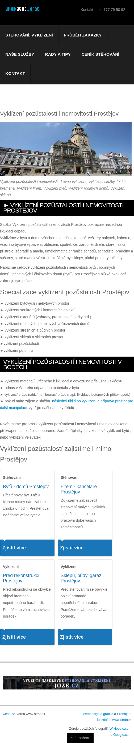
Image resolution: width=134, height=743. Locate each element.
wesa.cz (9, 714)
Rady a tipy (58, 54)
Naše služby (19, 54)
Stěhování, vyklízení (29, 35)
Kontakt (15, 73)
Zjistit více (14, 547)
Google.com (122, 735)
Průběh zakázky (83, 35)
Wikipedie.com (120, 728)
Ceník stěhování (100, 54)
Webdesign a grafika (98, 714)
